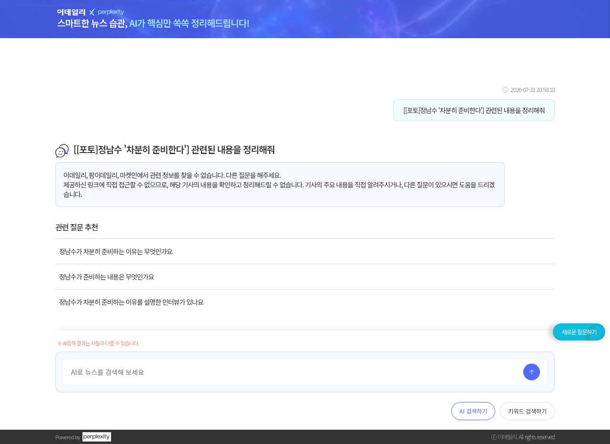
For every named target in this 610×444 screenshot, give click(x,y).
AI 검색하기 (473, 411)
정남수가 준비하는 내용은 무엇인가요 (106, 276)
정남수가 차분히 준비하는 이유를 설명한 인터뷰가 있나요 (131, 302)
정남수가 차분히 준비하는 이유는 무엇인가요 (115, 251)
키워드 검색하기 (527, 411)
